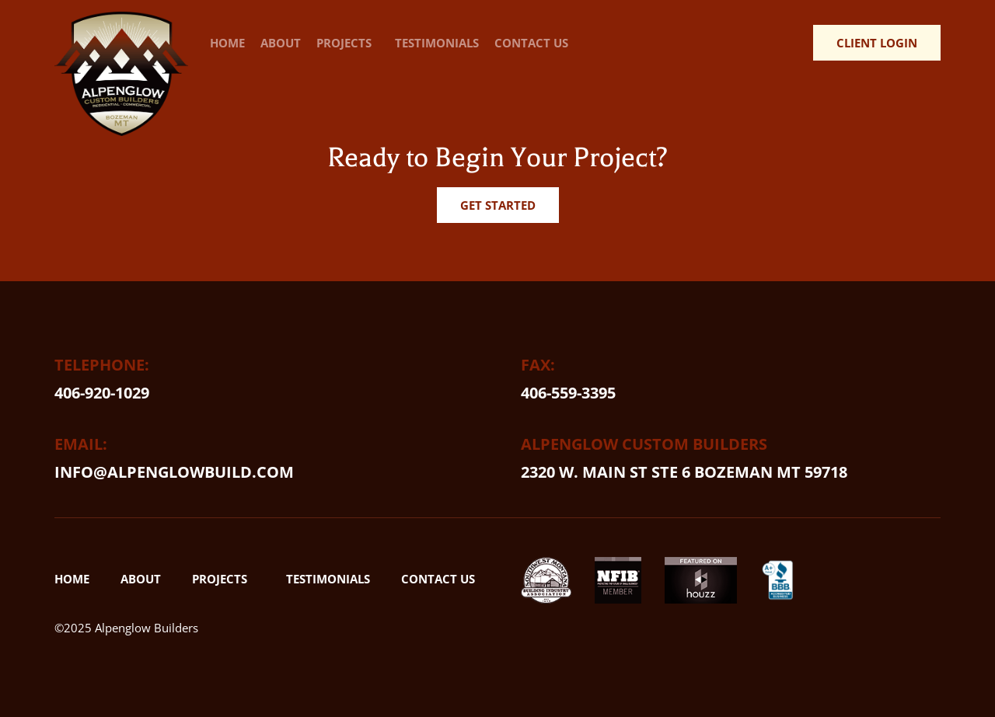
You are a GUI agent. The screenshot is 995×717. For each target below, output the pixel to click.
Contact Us (531, 42)
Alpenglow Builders (146, 627)
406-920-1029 (101, 392)
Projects (347, 42)
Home (227, 42)
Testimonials (437, 42)
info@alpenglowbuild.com (174, 471)
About (280, 42)
